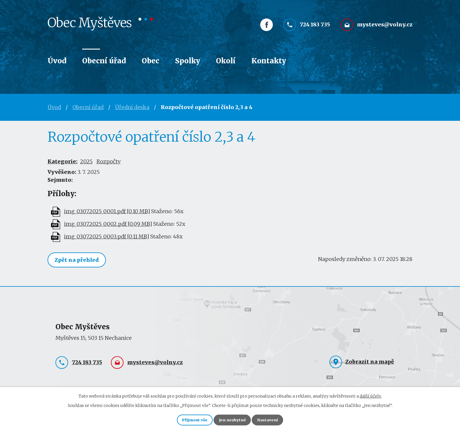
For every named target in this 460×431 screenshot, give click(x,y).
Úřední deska (132, 107)
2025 (86, 161)
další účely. (371, 394)
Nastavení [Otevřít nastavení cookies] (272, 419)
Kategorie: (62, 161)
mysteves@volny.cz (384, 28)
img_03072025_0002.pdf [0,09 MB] (108, 223)
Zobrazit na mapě (369, 362)
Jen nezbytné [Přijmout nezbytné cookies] (232, 419)
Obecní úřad (104, 60)
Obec (150, 60)
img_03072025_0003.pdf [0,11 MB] (106, 236)
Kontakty (268, 60)
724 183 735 (315, 28)
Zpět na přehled (78, 260)
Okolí (226, 60)
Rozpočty (109, 161)
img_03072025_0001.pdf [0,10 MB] (107, 211)
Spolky (187, 60)
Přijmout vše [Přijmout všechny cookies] (190, 419)
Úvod (57, 60)
